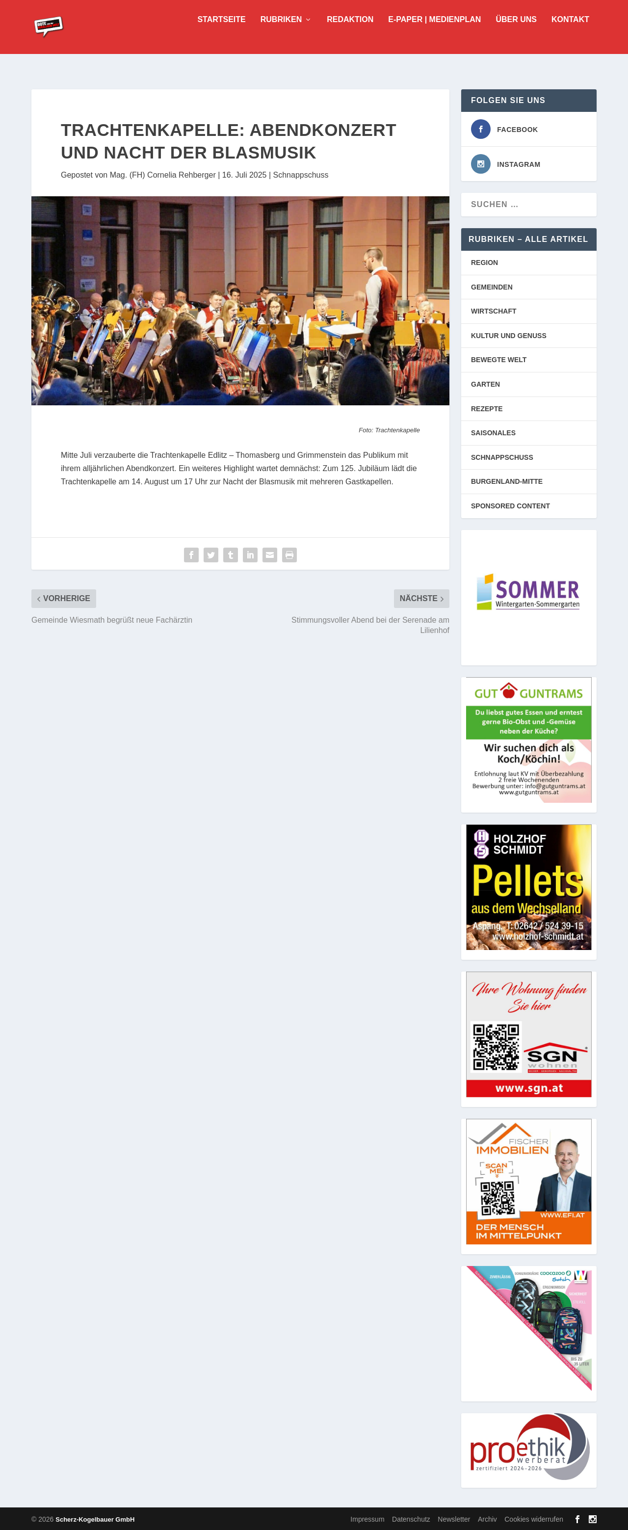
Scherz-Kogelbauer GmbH (94, 1518)
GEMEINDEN (492, 286)
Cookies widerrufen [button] (533, 1518)
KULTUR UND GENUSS (509, 335)
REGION (484, 261)
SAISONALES (493, 432)
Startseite (221, 34)
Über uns (516, 34)
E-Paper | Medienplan (434, 34)
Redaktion (350, 34)
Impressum (367, 1518)
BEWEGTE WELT (498, 359)
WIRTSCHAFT (494, 310)
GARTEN (485, 383)
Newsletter (454, 1518)
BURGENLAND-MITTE (507, 480)
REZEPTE (487, 408)
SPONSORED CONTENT (510, 505)
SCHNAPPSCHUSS (502, 456)
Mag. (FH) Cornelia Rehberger (163, 174)
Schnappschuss (301, 174)
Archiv (487, 1518)
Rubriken (281, 34)
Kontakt (570, 34)
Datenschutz (411, 1518)
